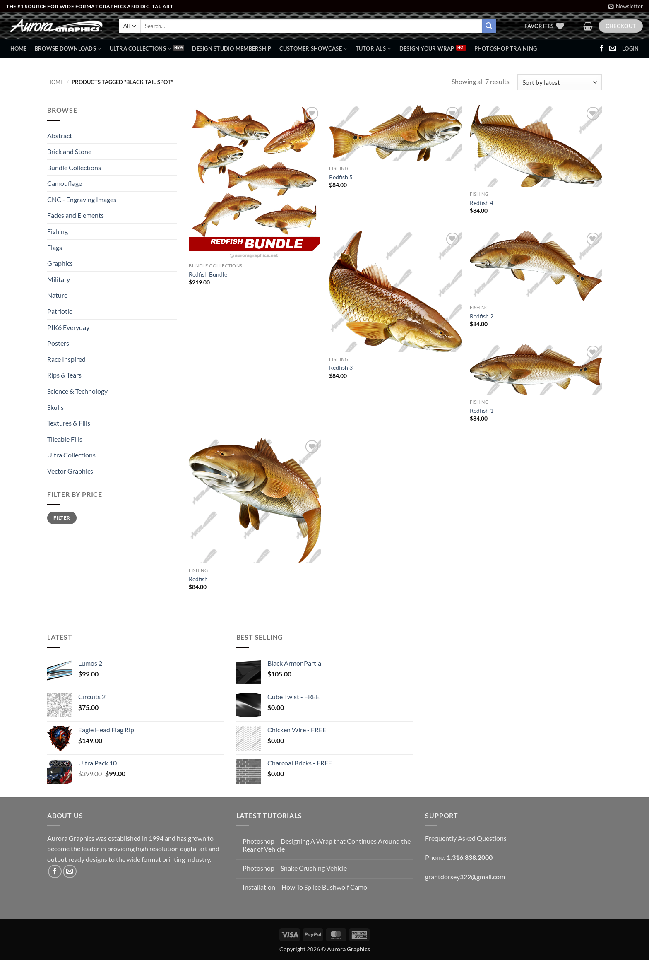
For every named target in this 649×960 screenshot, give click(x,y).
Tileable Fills (64, 439)
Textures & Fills (68, 423)
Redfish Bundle (208, 274)
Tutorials (374, 49)
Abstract (59, 136)
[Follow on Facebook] (602, 48)
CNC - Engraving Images (81, 199)
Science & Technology (77, 391)
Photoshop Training (505, 48)
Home (18, 48)
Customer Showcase (313, 49)
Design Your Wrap (426, 48)
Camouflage (64, 183)
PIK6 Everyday (68, 327)
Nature (57, 295)
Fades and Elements (75, 215)
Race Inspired (66, 359)
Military (58, 279)
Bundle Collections (74, 167)
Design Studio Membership (231, 48)
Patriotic (59, 311)
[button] (625, 6)
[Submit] (489, 26)
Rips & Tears (64, 375)
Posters (58, 343)
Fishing (57, 231)
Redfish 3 (341, 367)
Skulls (55, 407)
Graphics (60, 263)
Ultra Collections (141, 49)
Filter (61, 518)
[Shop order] (559, 82)
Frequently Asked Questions (466, 838)
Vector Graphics (70, 471)
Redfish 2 (481, 316)
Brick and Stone (69, 151)
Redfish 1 (481, 410)
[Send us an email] (612, 48)
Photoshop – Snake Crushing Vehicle (295, 868)
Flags (54, 247)
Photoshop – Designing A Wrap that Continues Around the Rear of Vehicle (327, 845)
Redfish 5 (341, 176)
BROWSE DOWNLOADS (68, 49)
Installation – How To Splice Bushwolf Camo (305, 887)
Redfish (198, 578)
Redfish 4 (481, 202)
